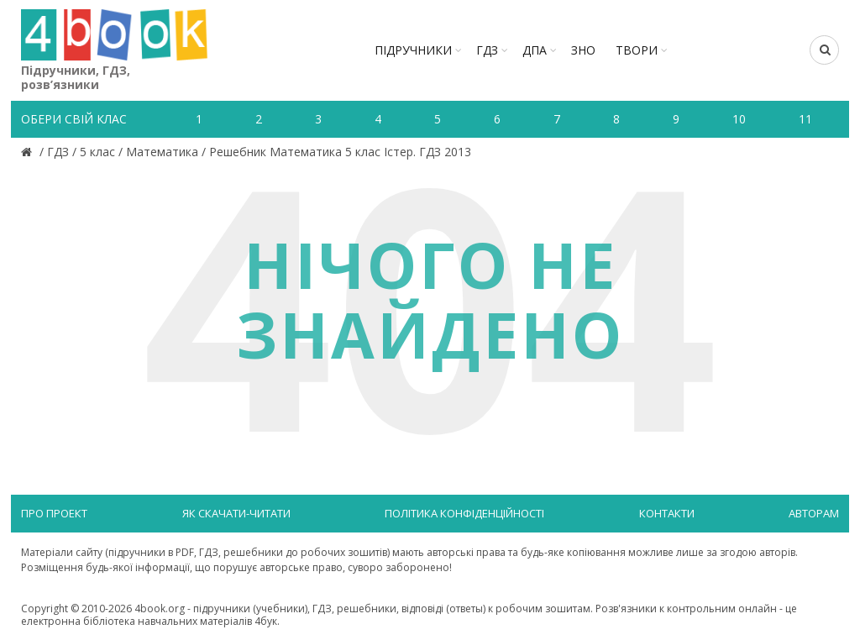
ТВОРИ (637, 50)
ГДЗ (487, 50)
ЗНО (583, 50)
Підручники (413, 50)
